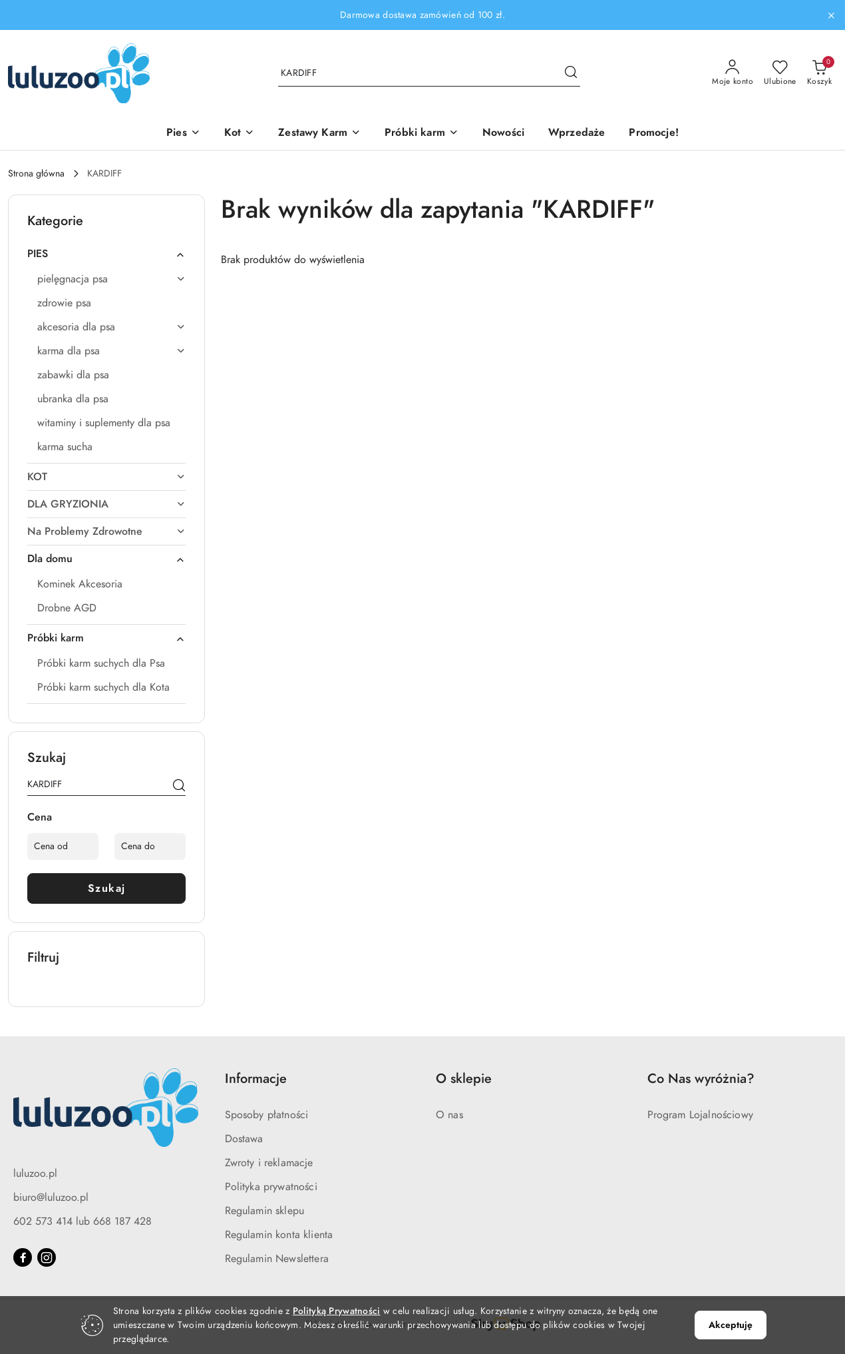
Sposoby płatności (267, 1115)
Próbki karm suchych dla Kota (103, 687)
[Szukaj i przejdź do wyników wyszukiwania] (571, 73)
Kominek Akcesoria (79, 584)
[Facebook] (22, 1257)
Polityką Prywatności (337, 1311)
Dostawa (244, 1139)
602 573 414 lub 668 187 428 (82, 1221)
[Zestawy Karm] (319, 134)
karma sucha (64, 447)
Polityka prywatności (271, 1187)
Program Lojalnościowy (700, 1115)
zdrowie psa (64, 303)
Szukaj (107, 888)
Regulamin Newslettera (277, 1258)
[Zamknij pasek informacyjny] (831, 15)
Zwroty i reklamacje (269, 1163)
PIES (106, 253)
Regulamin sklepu (265, 1210)
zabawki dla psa (73, 375)
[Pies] (183, 134)
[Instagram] (46, 1257)
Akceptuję (731, 1325)
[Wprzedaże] (576, 134)
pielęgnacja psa (111, 279)
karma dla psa (111, 351)
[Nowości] (503, 134)
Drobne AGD (66, 608)
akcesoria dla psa (111, 327)
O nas (449, 1115)
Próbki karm (106, 638)
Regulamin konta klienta (279, 1234)
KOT (106, 477)
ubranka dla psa (72, 399)
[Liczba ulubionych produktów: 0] (780, 73)
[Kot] (239, 134)
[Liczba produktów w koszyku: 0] (819, 73)
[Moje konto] (733, 73)
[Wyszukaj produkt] (429, 73)
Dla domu (106, 558)
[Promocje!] (653, 134)
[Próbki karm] (421, 134)
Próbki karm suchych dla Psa (101, 663)
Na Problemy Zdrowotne (106, 531)
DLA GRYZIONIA (106, 504)
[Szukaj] (179, 787)
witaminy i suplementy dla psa (103, 423)
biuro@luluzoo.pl (50, 1197)
